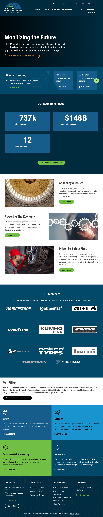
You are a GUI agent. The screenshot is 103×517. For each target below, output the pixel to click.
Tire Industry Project (61, 487)
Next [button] (96, 80)
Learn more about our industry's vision (22, 56)
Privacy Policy (74, 514)
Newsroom (57, 4)
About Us (78, 4)
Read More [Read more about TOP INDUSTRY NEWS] (62, 87)
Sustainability (56, 9)
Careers (68, 4)
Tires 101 (80, 9)
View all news (14, 87)
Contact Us (12, 506)
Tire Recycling (91, 9)
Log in (41, 491)
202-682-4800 (11, 500)
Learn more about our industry (17, 398)
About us (33, 487)
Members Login (93, 4)
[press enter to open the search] (98, 10)
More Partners (59, 504)
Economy (47, 9)
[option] (63, 80)
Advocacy (38, 9)
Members (33, 491)
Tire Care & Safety (67, 9)
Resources (90, 12)
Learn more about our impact (51, 163)
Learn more (66, 202)
